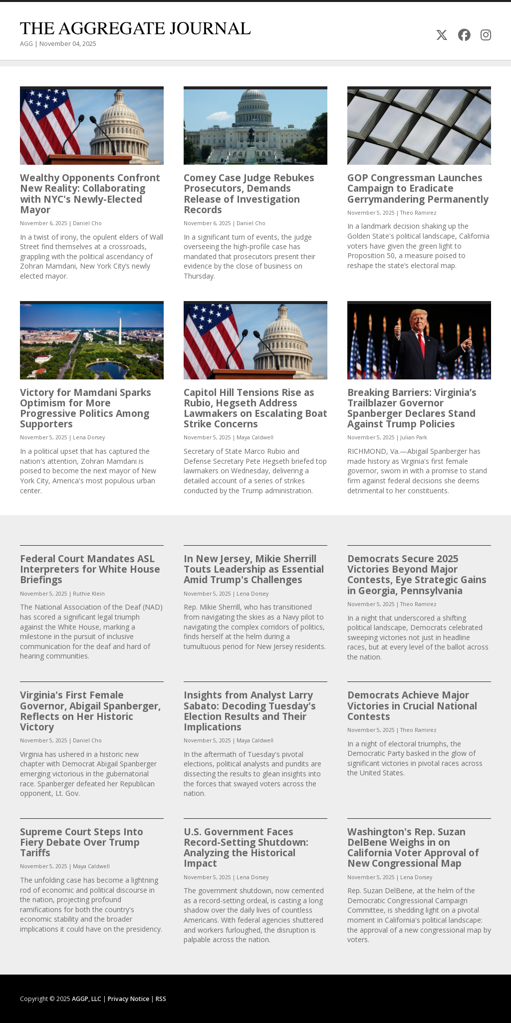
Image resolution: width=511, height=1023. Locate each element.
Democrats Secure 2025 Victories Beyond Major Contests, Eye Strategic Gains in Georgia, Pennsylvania (417, 574)
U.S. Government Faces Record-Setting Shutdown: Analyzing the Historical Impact (246, 847)
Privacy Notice (128, 999)
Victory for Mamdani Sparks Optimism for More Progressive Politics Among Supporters (85, 408)
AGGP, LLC (86, 999)
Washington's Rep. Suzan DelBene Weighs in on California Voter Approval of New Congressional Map (413, 847)
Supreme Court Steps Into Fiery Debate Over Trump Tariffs (81, 842)
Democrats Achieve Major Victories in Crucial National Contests (412, 705)
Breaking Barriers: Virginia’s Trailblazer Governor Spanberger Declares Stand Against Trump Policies (412, 408)
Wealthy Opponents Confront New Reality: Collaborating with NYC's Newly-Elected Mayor (90, 193)
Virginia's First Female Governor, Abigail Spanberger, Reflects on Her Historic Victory (90, 710)
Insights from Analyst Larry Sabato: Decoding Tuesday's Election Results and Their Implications (250, 710)
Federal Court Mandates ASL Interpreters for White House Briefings (90, 569)
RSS (161, 999)
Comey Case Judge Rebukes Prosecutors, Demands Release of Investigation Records (249, 193)
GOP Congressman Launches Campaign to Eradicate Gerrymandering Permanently (418, 188)
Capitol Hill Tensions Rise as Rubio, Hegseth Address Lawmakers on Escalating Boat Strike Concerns (255, 408)
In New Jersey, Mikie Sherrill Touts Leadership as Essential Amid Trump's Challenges (254, 569)
